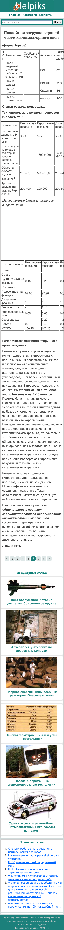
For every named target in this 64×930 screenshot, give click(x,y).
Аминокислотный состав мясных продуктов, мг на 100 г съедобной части (35, 905)
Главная (15, 15)
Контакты (45, 15)
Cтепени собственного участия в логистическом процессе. (30, 850)
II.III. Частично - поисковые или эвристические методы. (29, 870)
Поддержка (40, 924)
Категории (30, 15)
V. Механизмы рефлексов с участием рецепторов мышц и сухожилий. (33, 877)
